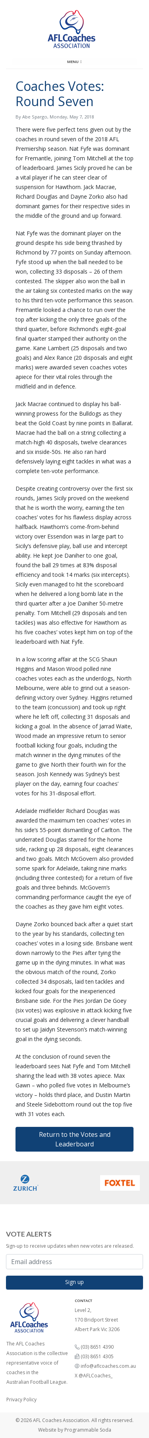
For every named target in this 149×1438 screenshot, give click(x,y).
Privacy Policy (21, 1399)
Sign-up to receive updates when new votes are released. (70, 1246)
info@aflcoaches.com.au (108, 1366)
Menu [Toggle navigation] (74, 61)
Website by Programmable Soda (74, 1429)
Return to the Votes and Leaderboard (74, 1139)
